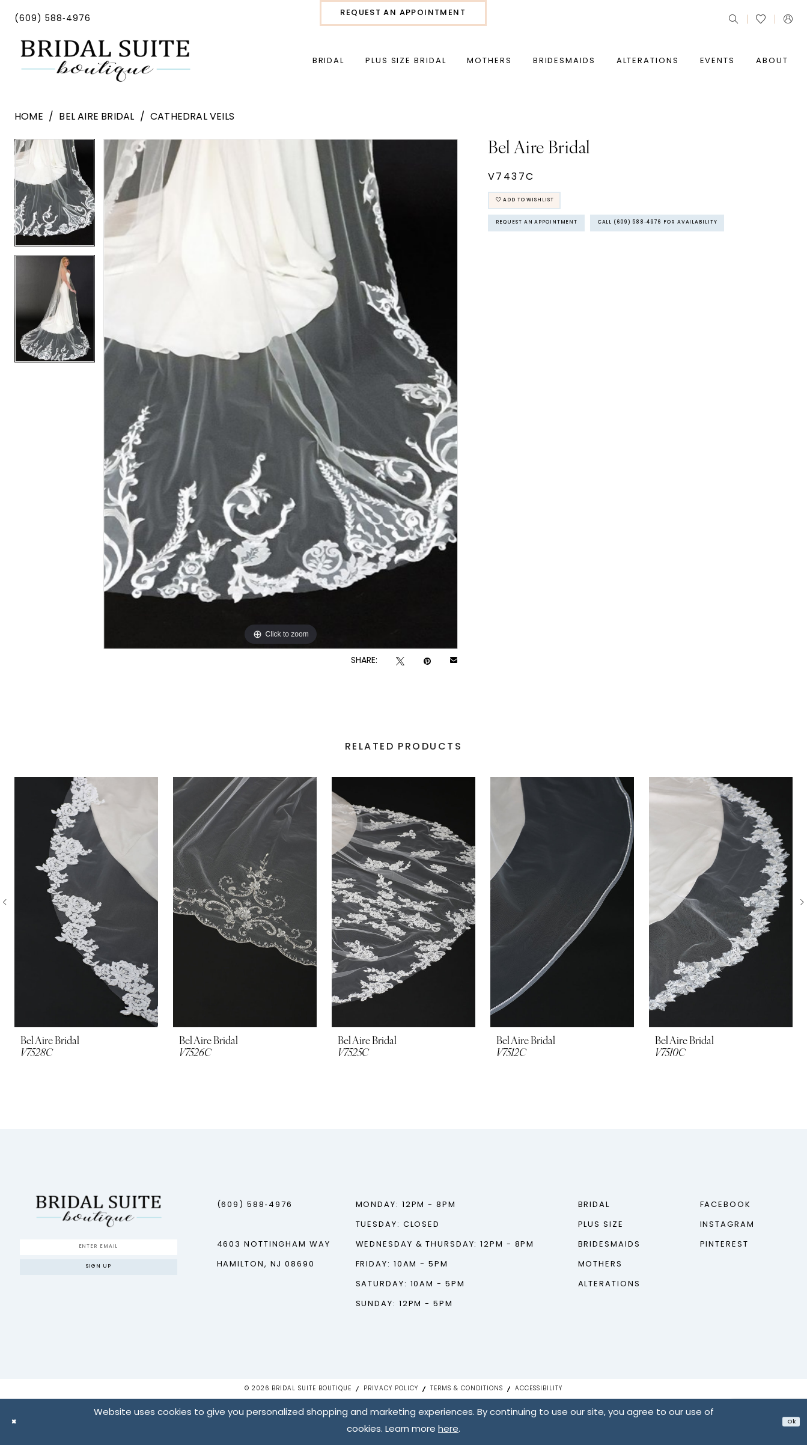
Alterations (609, 1284)
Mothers (600, 1264)
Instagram (727, 1225)
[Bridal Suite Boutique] (104, 61)
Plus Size (601, 1225)
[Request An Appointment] (403, 13)
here (448, 1430)
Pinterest (724, 1244)
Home (28, 117)
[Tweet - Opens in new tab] (400, 661)
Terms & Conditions (466, 1388)
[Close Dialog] (18, 1421)
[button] (788, 18)
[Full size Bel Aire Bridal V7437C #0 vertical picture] (281, 394)
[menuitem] (52, 19)
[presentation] (86, 902)
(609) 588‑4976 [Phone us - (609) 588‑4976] (255, 1205)
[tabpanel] (54, 197)
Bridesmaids (609, 1244)
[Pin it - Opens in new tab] (427, 661)
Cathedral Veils (192, 117)
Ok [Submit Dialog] (787, 1421)
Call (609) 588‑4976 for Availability (590, 275)
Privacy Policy (391, 1388)
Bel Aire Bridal (96, 117)
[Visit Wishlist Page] (761, 19)
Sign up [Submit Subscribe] (99, 1281)
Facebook (725, 1205)
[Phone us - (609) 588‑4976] (52, 19)
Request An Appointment (562, 241)
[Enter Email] (98, 1251)
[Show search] (733, 18)
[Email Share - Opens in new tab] (453, 661)
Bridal (594, 1205)
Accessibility (538, 1388)
